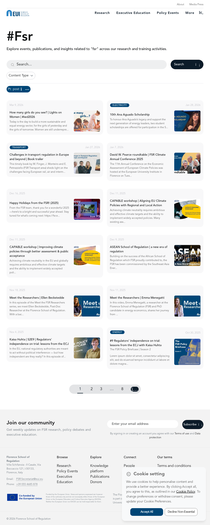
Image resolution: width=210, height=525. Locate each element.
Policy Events (168, 13)
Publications (99, 477)
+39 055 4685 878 (27, 484)
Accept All (146, 511)
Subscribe (192, 424)
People (129, 466)
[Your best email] (142, 424)
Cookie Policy (185, 491)
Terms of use (182, 433)
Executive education (133, 13)
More (189, 13)
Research (102, 13)
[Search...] (87, 64)
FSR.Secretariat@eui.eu (29, 479)
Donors (96, 482)
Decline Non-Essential (181, 511)
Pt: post (18, 89)
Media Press (196, 4)
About (180, 4)
